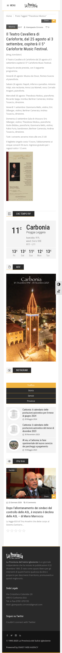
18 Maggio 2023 (31, 450)
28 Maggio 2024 (31, 419)
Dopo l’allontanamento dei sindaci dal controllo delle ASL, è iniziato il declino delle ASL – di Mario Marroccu (30, 512)
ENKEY (21, 647)
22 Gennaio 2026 (15, 502)
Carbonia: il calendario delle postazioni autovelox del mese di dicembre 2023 (38, 428)
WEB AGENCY (31, 647)
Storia (31, 390)
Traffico (30, 385)
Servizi (31, 395)
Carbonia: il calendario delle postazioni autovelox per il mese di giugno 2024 (38, 412)
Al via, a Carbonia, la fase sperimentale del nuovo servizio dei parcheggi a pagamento (37, 443)
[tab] (31, 385)
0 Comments (31, 502)
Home (9, 16)
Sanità (12, 470)
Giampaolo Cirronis (34, 27)
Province (31, 401)
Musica (12, 26)
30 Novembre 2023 (32, 434)
